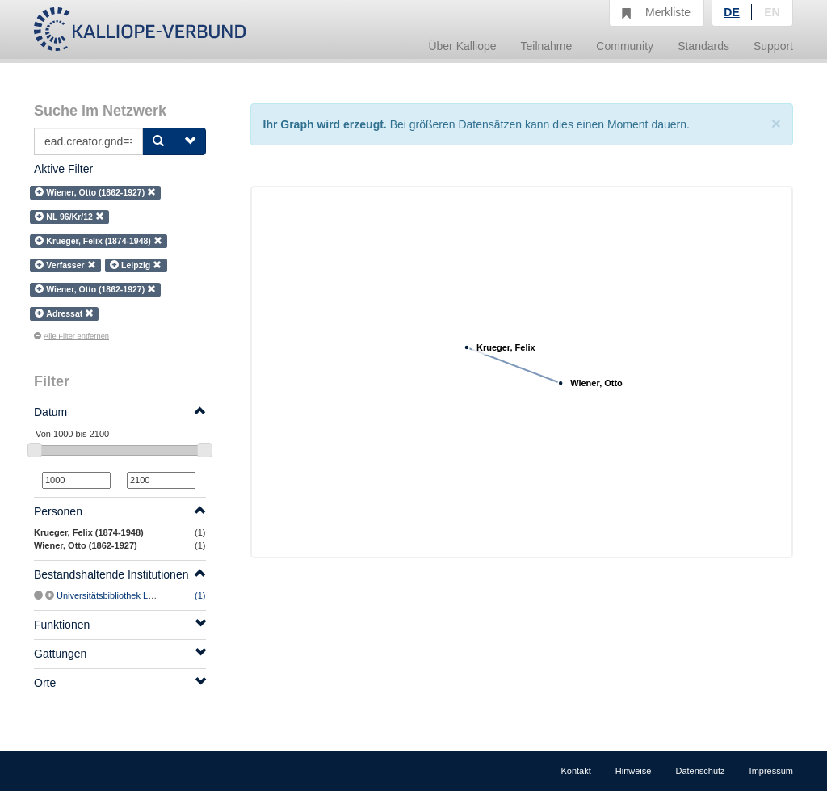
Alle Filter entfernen (71, 336)
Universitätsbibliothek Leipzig (114, 595)
